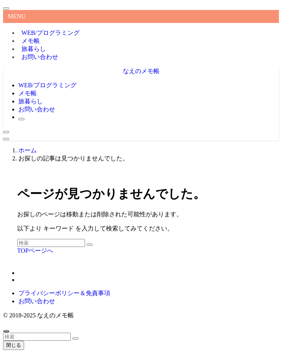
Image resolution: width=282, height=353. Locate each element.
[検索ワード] (51, 243)
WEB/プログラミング (50, 32)
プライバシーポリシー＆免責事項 (64, 293)
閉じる (13, 345)
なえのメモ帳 (141, 71)
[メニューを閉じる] (6, 8)
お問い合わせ (39, 57)
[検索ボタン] (21, 119)
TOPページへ (35, 250)
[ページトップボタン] (6, 331)
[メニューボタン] (6, 139)
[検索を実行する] (89, 245)
